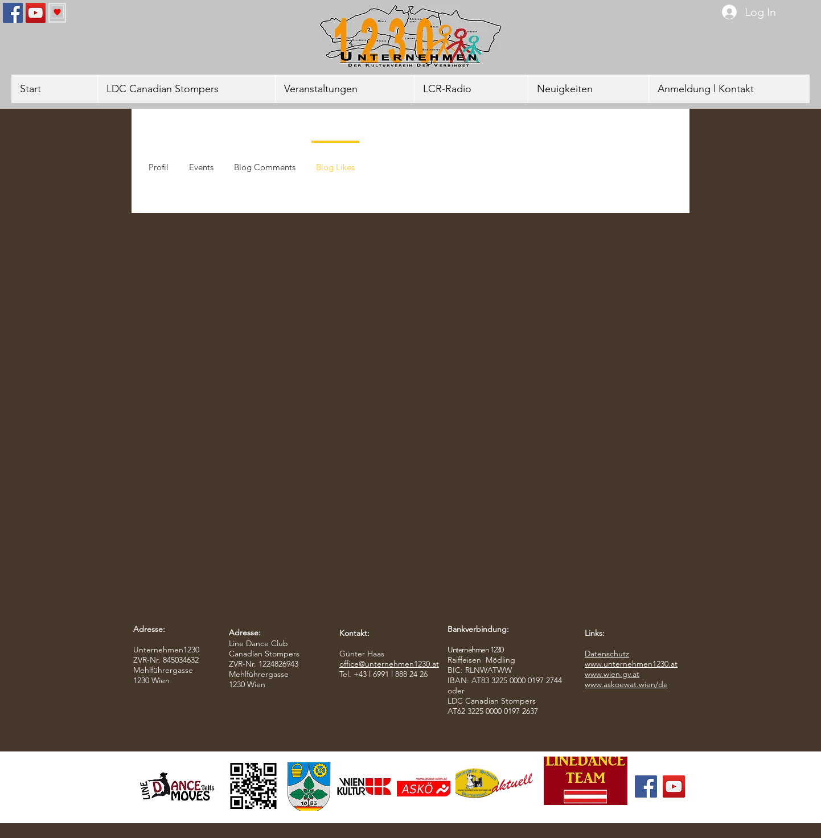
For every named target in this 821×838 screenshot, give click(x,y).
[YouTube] (36, 13)
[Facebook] (13, 13)
